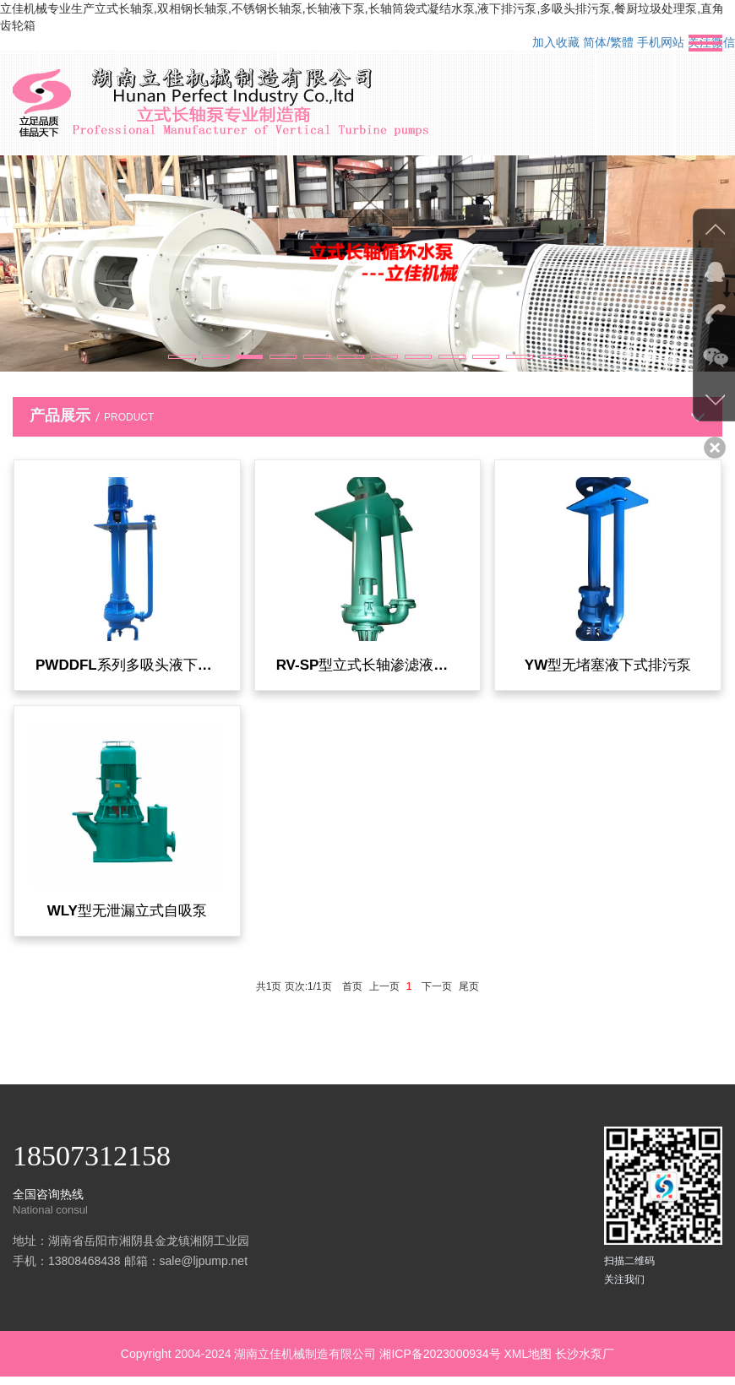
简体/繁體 (608, 42)
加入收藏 (556, 42)
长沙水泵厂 (584, 1362)
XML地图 (528, 1362)
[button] (181, 357)
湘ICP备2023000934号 (439, 1362)
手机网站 (660, 42)
